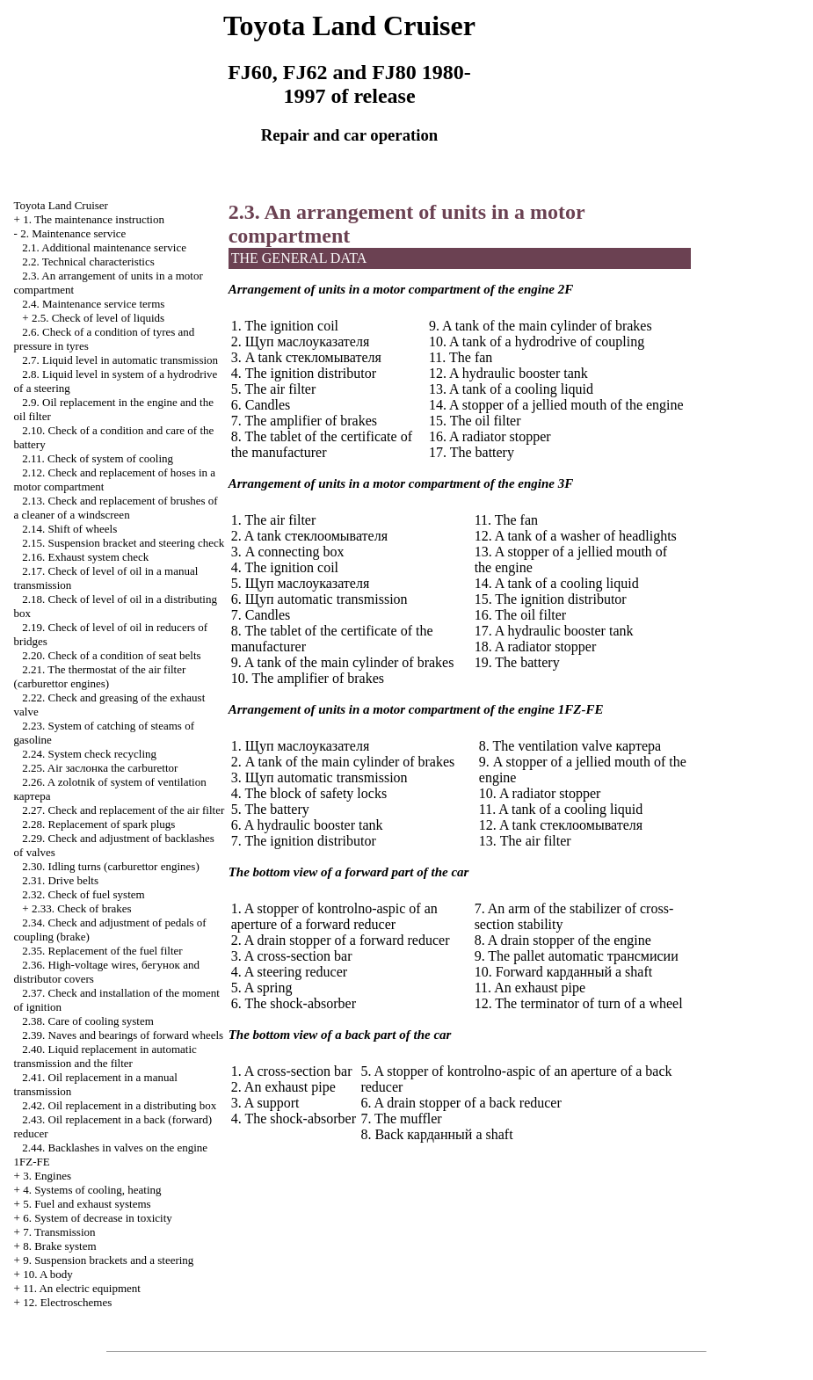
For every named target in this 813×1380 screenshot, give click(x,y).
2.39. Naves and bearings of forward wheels (122, 1035)
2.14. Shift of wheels (69, 528)
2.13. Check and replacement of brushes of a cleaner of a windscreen (116, 507)
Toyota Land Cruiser (61, 205)
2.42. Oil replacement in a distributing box (119, 1105)
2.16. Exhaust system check (85, 556)
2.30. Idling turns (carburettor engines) (110, 866)
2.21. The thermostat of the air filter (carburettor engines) (100, 676)
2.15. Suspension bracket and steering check (123, 542)
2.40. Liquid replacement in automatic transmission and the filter (105, 1056)
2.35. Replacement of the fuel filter (102, 950)
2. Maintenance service (73, 233)
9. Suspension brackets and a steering (108, 1260)
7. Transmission (59, 1231)
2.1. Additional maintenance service (104, 247)
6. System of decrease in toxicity (97, 1217)
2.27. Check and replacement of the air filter (123, 810)
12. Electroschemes (67, 1302)
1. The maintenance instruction (93, 219)
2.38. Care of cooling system (87, 1021)
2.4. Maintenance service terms (93, 303)
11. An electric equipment (82, 1288)
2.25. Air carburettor (100, 767)
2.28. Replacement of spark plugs (98, 824)
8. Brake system (59, 1246)
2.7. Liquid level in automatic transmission (120, 360)
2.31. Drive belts (60, 880)
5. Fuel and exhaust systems (87, 1203)
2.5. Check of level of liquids (98, 317)
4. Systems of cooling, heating (92, 1189)
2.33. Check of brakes (82, 908)
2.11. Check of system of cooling (97, 458)
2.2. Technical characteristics (88, 261)
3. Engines (47, 1175)
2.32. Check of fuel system (83, 894)
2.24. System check (89, 753)
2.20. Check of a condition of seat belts (111, 655)
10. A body (48, 1274)
